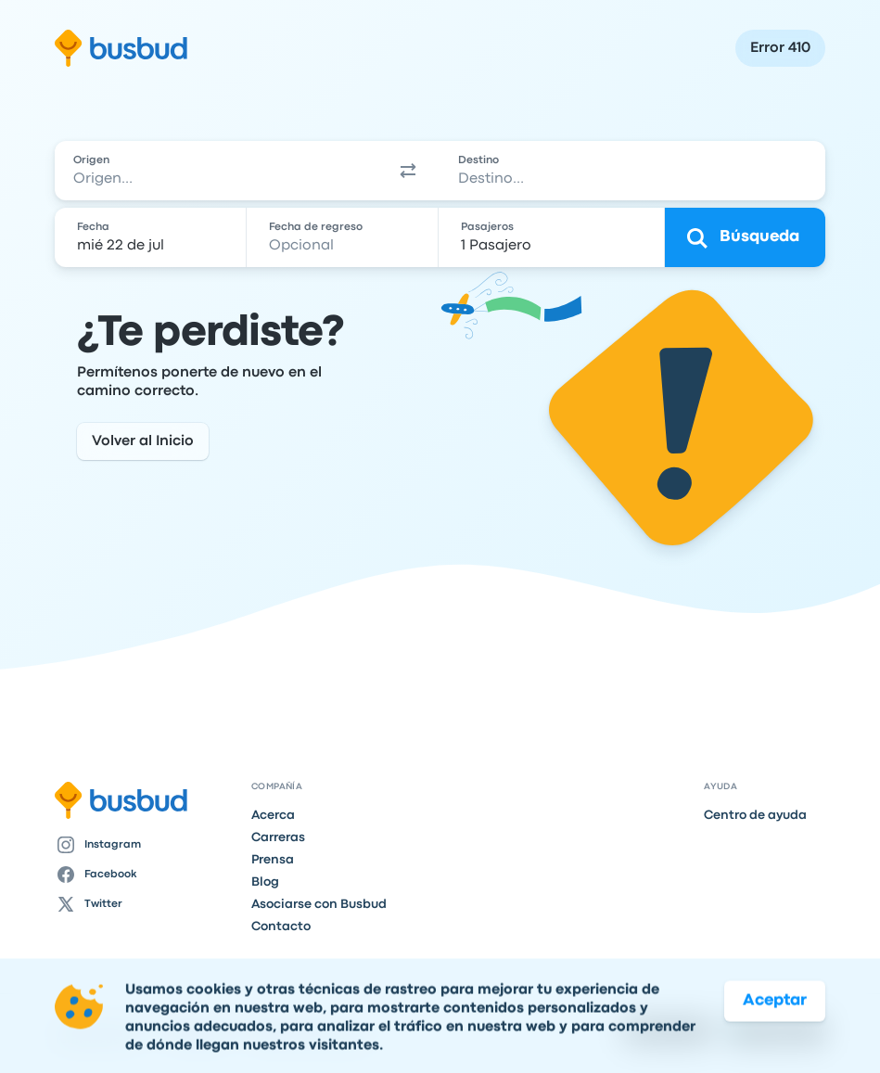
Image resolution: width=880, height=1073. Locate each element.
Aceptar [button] (775, 1030)
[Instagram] (145, 845)
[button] (408, 171)
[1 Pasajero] (553, 237)
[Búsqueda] (745, 237)
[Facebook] (145, 874)
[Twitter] (145, 904)
